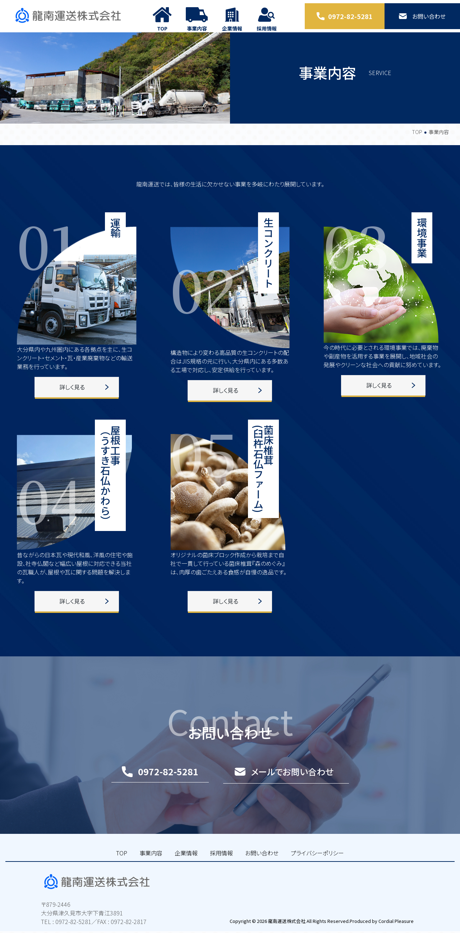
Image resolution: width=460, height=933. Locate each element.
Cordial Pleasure (394, 922)
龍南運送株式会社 (285, 922)
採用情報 (221, 867)
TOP (417, 146)
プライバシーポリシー (317, 867)
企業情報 (186, 867)
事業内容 (150, 867)
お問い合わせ (262, 867)
